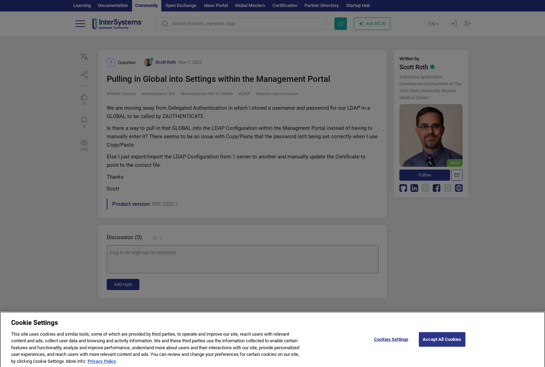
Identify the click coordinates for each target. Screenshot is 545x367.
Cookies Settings (391, 343)
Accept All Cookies (442, 343)
